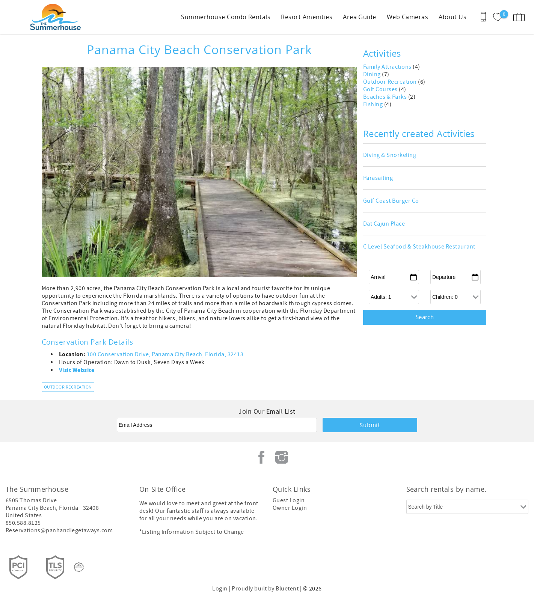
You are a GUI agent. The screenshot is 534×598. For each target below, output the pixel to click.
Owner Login (290, 508)
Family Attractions (388, 67)
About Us (452, 17)
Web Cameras (407, 17)
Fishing (373, 104)
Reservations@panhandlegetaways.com (59, 530)
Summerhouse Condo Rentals (225, 17)
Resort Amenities (306, 17)
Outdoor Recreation (68, 387)
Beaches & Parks (385, 97)
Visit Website (76, 370)
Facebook (261, 457)
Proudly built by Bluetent (265, 588)
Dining (372, 74)
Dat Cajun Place (384, 223)
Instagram (281, 457)
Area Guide (359, 17)
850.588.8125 (23, 523)
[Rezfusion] (79, 567)
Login (219, 588)
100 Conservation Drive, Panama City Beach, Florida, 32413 (165, 354)
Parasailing (378, 178)
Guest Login (289, 500)
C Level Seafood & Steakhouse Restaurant (419, 246)
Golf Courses (381, 89)
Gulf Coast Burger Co (391, 201)
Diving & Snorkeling (389, 155)
